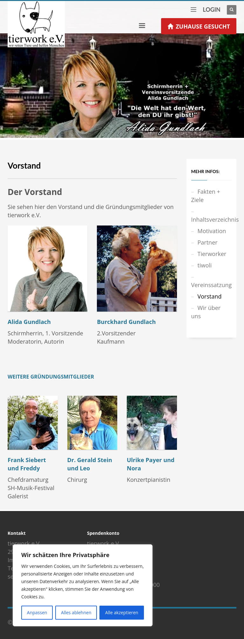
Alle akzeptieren (121, 612)
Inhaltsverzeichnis (211, 219)
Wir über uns (206, 312)
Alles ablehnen (76, 612)
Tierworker (212, 254)
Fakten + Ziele (205, 196)
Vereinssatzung (211, 285)
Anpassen (37, 612)
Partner (208, 242)
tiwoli (205, 265)
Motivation (212, 231)
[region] (82, 585)
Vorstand (210, 296)
